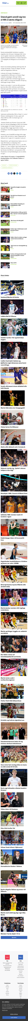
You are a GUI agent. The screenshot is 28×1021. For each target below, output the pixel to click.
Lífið (7, 990)
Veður (21, 991)
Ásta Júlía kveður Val (8, 828)
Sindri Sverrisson (5, 22)
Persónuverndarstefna (7, 965)
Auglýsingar (20, 964)
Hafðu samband (21, 966)
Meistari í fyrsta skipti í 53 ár (10, 934)
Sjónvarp (7, 993)
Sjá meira (14, 937)
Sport (7, 988)
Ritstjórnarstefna (21, 967)
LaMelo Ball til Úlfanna (8, 316)
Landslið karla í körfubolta (7, 167)
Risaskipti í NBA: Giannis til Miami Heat (14, 493)
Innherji (20, 985)
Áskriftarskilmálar (20, 969)
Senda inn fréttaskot (20, 977)
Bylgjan (20, 993)
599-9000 (8, 970)
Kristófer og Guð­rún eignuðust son (12, 720)
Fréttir (7, 985)
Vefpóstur (20, 974)
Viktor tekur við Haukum (9, 809)
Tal (20, 998)
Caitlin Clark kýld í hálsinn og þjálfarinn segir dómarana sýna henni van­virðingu (13, 363)
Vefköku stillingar (14, 1014)
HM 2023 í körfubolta (13, 165)
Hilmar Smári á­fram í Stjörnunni (11, 847)
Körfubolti (4, 165)
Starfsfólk (20, 971)
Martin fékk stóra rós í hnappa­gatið (13, 408)
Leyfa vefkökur (14, 1017)
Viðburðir (20, 990)
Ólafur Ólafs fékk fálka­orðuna (11, 701)
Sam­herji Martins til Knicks (10, 297)
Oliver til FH (13, 263)
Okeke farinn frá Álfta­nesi (9, 427)
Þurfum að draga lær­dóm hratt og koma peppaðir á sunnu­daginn (18, 256)
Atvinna (20, 988)
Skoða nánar (5, 1010)
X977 (21, 996)
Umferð (20, 972)
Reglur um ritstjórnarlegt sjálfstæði (7, 964)
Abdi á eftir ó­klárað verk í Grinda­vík (13, 447)
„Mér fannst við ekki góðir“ (17, 220)
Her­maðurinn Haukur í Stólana (11, 866)
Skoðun (7, 991)
